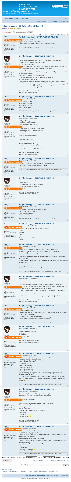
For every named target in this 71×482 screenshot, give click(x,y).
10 (11, 74)
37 (64, 34)
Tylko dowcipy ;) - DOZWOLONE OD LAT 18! (22, 26)
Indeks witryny (9, 18)
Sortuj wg (43, 457)
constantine (26, 58)
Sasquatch (19, 28)
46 (15, 76)
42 (67, 34)
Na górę (67, 52)
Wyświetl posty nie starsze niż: (24, 457)
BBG (15, 28)
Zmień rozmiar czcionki (66, 18)
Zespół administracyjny (30, 475)
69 (15, 236)
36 (62, 34)
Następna (65, 457)
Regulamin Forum (41, 21)
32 (53, 34)
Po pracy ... (17, 18)
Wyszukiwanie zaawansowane (60, 7)
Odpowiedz (7, 32)
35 (59, 34)
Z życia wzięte (24, 18)
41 (11, 235)
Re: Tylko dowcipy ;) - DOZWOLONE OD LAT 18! (39, 37)
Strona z (42, 34)
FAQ (50, 21)
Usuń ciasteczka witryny (43, 475)
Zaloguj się (65, 21)
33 (55, 34)
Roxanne (25, 225)
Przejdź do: (24, 464)
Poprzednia (6, 457)
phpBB (32, 478)
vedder (24, 39)
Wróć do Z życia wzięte (9, 464)
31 (51, 34)
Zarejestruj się (56, 21)
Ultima (11, 28)
